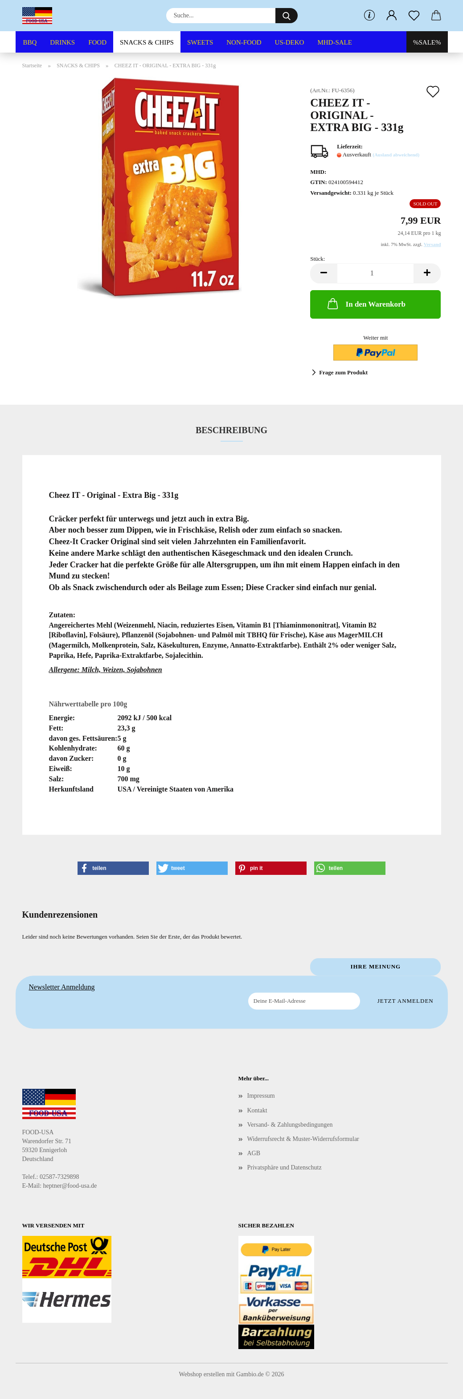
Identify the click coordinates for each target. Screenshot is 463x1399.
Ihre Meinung (375, 966)
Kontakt (257, 1110)
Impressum (261, 1095)
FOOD (97, 42)
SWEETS (200, 42)
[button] (392, 15)
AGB (254, 1153)
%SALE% (427, 42)
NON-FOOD (243, 42)
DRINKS (62, 42)
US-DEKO (289, 42)
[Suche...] (286, 15)
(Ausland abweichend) (396, 154)
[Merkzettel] (414, 15)
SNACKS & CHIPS (147, 42)
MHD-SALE (334, 42)
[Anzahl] (375, 273)
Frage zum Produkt (343, 372)
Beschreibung (231, 430)
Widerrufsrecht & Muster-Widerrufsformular (303, 1139)
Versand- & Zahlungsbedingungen (290, 1124)
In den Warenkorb (366, 303)
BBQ (30, 42)
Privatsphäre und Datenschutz (284, 1167)
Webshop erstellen (202, 1374)
